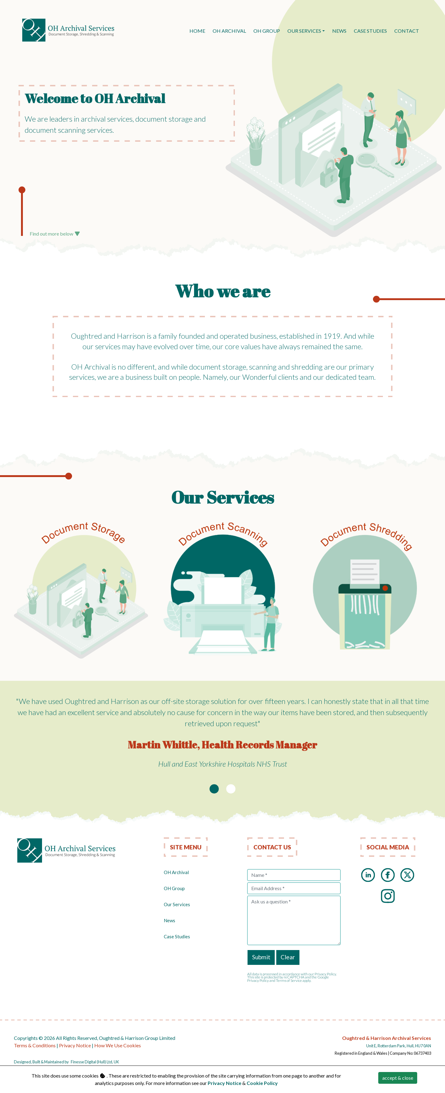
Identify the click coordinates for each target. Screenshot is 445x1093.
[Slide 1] (214, 789)
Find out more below (55, 234)
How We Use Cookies (117, 1045)
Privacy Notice (75, 1045)
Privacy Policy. (326, 974)
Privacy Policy (258, 980)
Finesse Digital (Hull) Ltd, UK (95, 1061)
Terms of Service (289, 980)
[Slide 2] (230, 789)
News (169, 920)
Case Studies (177, 936)
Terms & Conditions (35, 1045)
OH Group (174, 888)
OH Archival (176, 872)
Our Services (304, 31)
